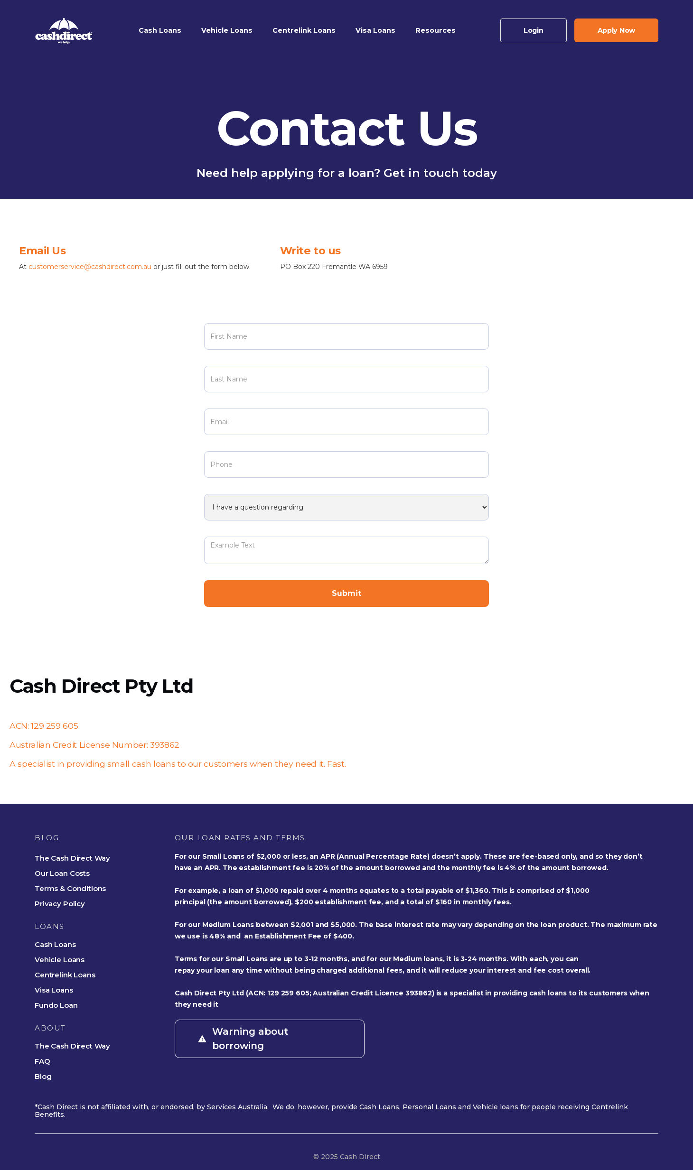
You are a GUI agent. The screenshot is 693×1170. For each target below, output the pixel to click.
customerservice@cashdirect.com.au (90, 266)
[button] (160, 30)
